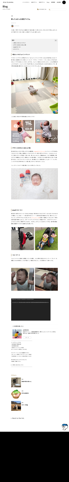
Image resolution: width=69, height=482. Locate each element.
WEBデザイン (42, 2)
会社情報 (59, 2)
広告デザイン (34, 2)
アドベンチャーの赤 (35, 217)
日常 (12, 16)
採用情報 (53, 2)
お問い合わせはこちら (17, 365)
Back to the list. (18, 418)
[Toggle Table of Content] (55, 40)
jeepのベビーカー (17, 47)
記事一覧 (27, 337)
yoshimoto (16, 25)
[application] (31, 309)
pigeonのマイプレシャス (40, 151)
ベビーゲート (16, 49)
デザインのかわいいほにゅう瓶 (20, 45)
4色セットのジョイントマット (20, 42)
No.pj (48, 2)
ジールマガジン (26, 2)
